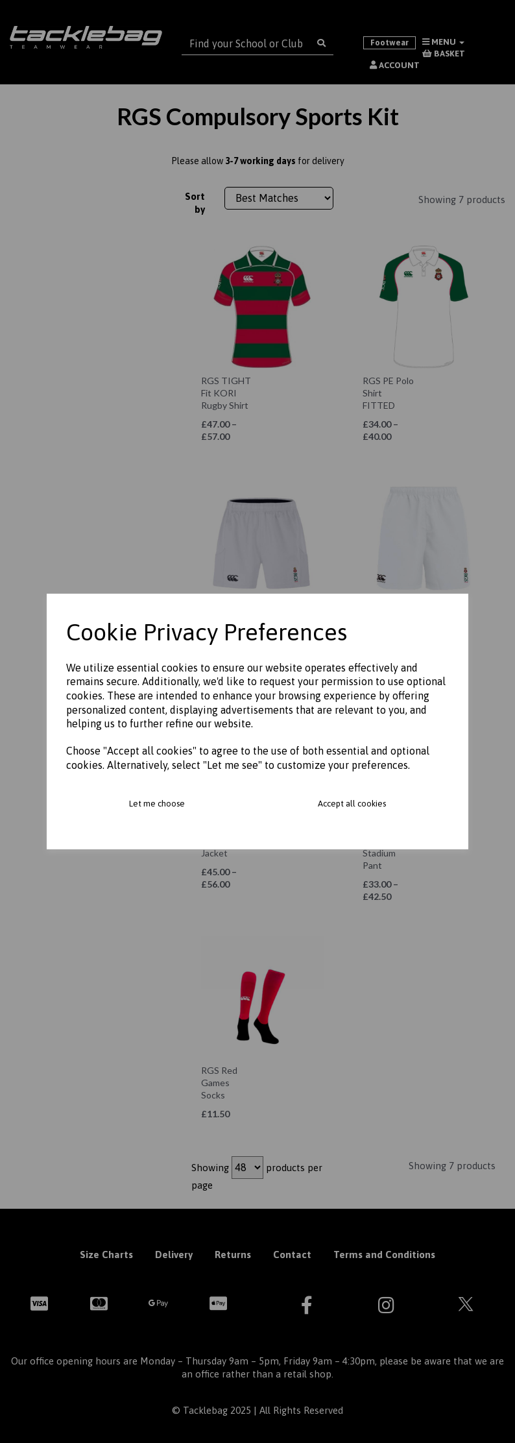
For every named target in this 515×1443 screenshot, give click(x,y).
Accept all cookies (352, 803)
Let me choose (157, 803)
